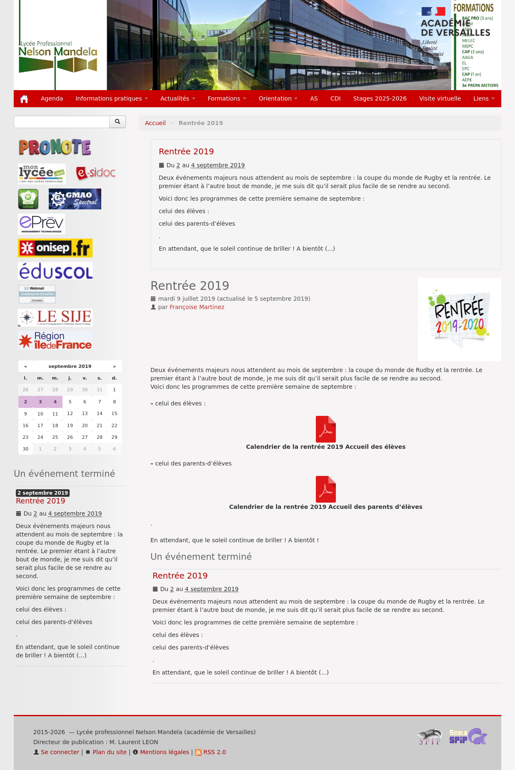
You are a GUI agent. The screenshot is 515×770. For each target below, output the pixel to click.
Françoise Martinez (197, 307)
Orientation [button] (278, 98)
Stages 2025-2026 (380, 98)
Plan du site (106, 752)
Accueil (155, 123)
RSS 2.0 (210, 752)
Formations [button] (227, 98)
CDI (335, 98)
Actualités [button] (177, 98)
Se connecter (56, 752)
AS (314, 98)
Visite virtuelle (440, 98)
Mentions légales (160, 752)
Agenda (52, 98)
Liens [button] (484, 98)
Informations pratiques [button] (111, 98)
